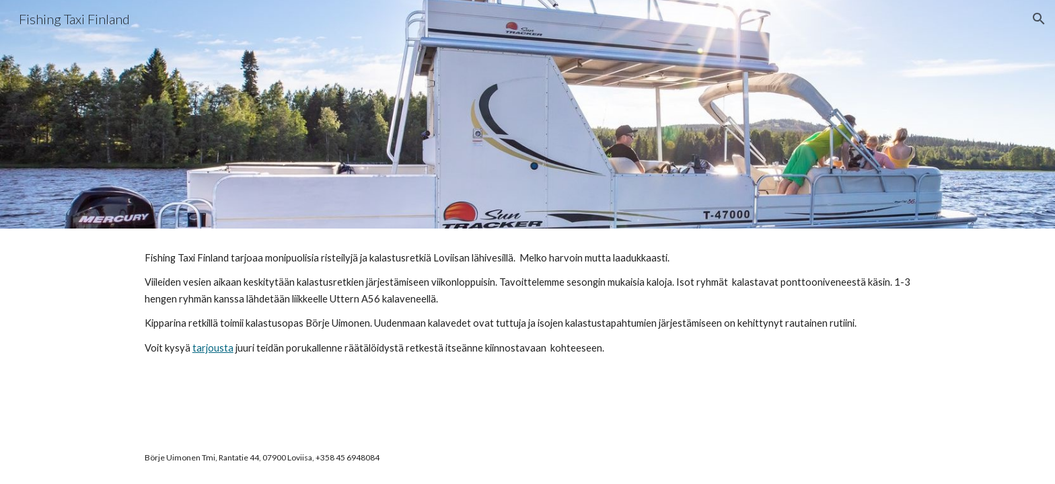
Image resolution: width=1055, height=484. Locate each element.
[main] (527, 309)
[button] (1039, 19)
